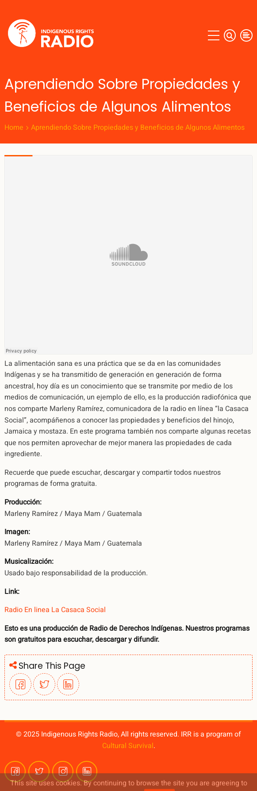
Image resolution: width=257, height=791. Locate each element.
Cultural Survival (127, 746)
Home (13, 127)
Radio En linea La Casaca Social (55, 610)
